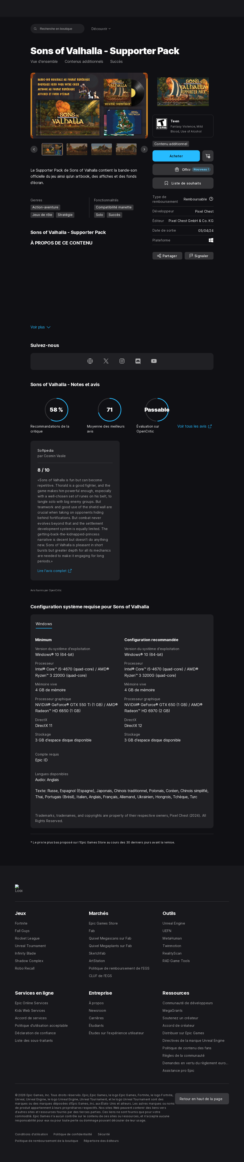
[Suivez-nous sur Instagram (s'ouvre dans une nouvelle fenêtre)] (122, 361)
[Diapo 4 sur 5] (126, 149)
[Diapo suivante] (144, 149)
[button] (89, 327)
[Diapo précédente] (34, 149)
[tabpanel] (122, 685)
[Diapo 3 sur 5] (101, 149)
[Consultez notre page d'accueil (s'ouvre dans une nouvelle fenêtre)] (90, 361)
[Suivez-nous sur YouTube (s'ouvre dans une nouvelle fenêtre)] (154, 361)
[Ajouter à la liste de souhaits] (183, 183)
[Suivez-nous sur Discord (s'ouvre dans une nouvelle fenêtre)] (138, 361)
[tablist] (122, 623)
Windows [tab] (44, 623)
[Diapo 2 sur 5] (77, 149)
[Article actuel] (52, 149)
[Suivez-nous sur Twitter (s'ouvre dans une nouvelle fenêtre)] (106, 361)
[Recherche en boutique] (35, 28)
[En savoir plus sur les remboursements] (211, 199)
